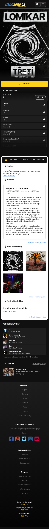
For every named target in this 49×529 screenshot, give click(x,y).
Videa (25, 398)
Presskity (25, 454)
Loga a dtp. (25, 493)
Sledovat (24, 83)
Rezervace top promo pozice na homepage (25, 429)
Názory (41, 160)
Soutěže (25, 411)
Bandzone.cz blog (25, 415)
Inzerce (24, 433)
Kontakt (25, 480)
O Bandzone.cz (24, 489)
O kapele (24, 160)
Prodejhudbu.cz (24, 459)
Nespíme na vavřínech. (17, 188)
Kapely (24, 390)
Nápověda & (25, 476)
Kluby (25, 407)
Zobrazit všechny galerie (37, 297)
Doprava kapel (25, 463)
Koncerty (25, 394)
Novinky (13, 160)
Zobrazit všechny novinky (37, 243)
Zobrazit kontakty (9, 176)
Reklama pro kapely (39, 364)
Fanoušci (25, 403)
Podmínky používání (25, 485)
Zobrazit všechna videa (38, 317)
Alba (32, 160)
